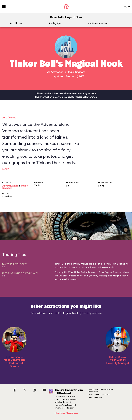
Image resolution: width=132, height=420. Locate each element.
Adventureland (10, 185)
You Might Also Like (97, 23)
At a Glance (16, 23)
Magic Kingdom (75, 72)
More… (6, 169)
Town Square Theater (110, 272)
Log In (126, 6)
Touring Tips (55, 23)
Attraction (57, 72)
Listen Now (67, 413)
